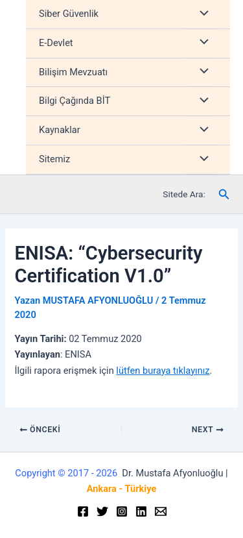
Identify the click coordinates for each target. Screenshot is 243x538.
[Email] (161, 511)
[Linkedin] (141, 511)
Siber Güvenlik (68, 13)
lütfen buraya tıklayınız (162, 370)
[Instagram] (122, 511)
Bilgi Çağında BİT (74, 100)
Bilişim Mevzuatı (73, 72)
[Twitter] (102, 511)
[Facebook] (83, 511)
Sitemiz (54, 159)
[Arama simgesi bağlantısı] (224, 194)
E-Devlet (56, 43)
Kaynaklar (59, 130)
